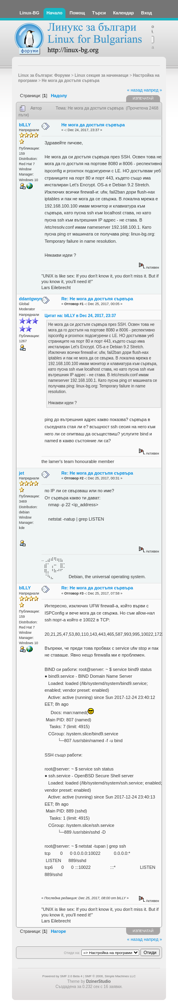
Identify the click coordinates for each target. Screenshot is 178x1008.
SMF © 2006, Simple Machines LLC (110, 976)
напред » (153, 90)
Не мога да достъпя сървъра (93, 124)
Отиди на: (72, 953)
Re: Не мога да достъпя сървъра (97, 298)
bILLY (25, 124)
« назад (134, 90)
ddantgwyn (30, 298)
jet (21, 473)
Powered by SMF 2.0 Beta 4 (62, 976)
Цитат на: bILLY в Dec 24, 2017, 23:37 (80, 315)
